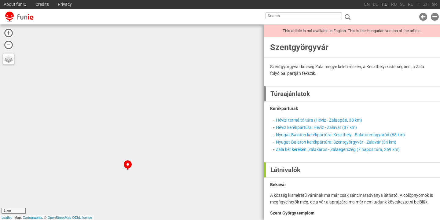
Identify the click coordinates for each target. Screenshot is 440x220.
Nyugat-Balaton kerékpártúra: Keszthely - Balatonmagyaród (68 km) (340, 134)
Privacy (65, 4)
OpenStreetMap (59, 217)
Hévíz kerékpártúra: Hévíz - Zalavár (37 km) (316, 127)
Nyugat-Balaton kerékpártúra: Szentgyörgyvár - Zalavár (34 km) (336, 142)
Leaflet (7, 217)
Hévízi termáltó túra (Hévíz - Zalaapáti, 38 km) (319, 120)
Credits (42, 4)
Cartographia (32, 217)
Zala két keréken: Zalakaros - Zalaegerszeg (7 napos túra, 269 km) (338, 149)
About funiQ (15, 4)
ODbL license (82, 217)
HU (384, 4)
